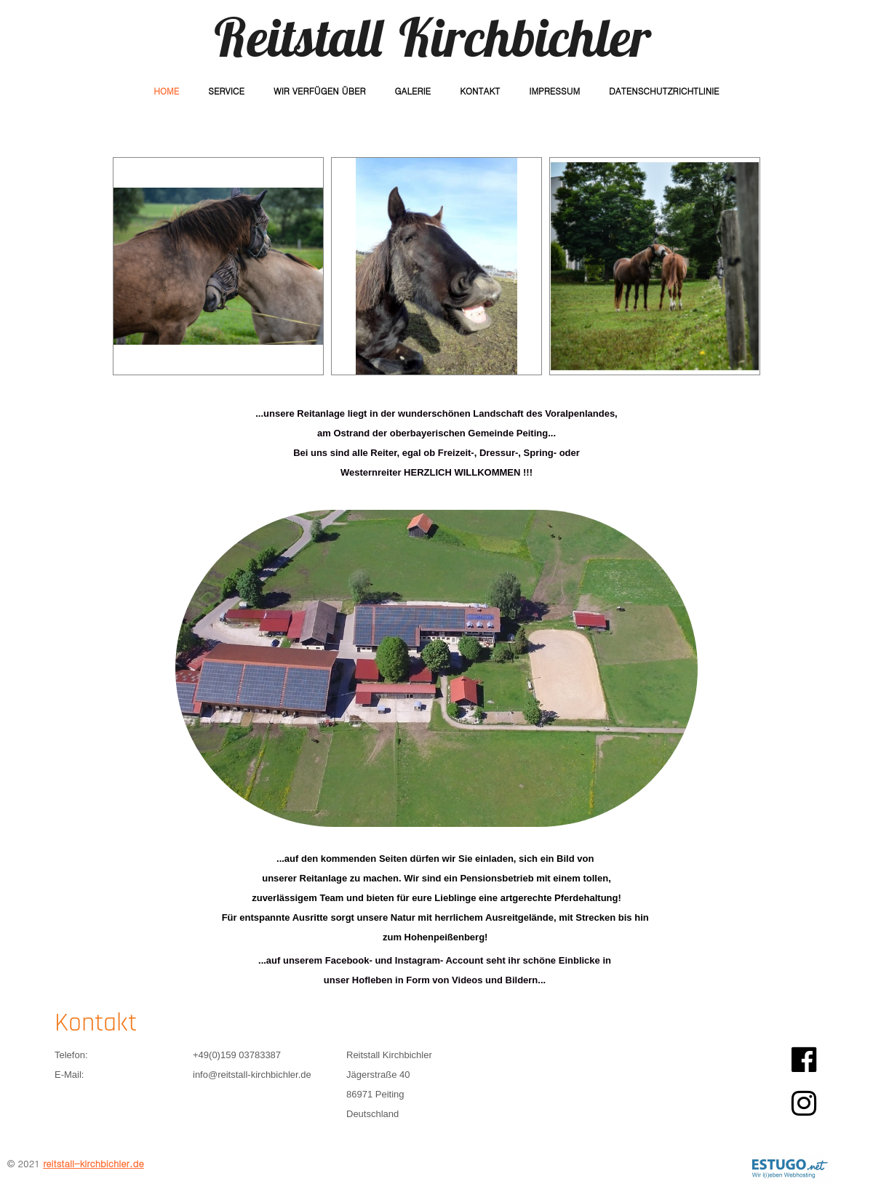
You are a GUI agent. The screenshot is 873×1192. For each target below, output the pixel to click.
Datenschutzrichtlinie (664, 90)
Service (226, 90)
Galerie (412, 90)
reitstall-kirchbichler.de (93, 1163)
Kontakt (480, 90)
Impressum (554, 90)
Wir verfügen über (319, 90)
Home (166, 90)
